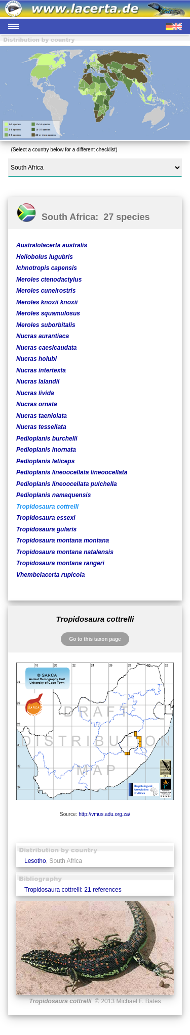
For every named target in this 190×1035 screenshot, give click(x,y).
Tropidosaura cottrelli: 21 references (73, 889)
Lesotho (35, 860)
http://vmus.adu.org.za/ (104, 814)
